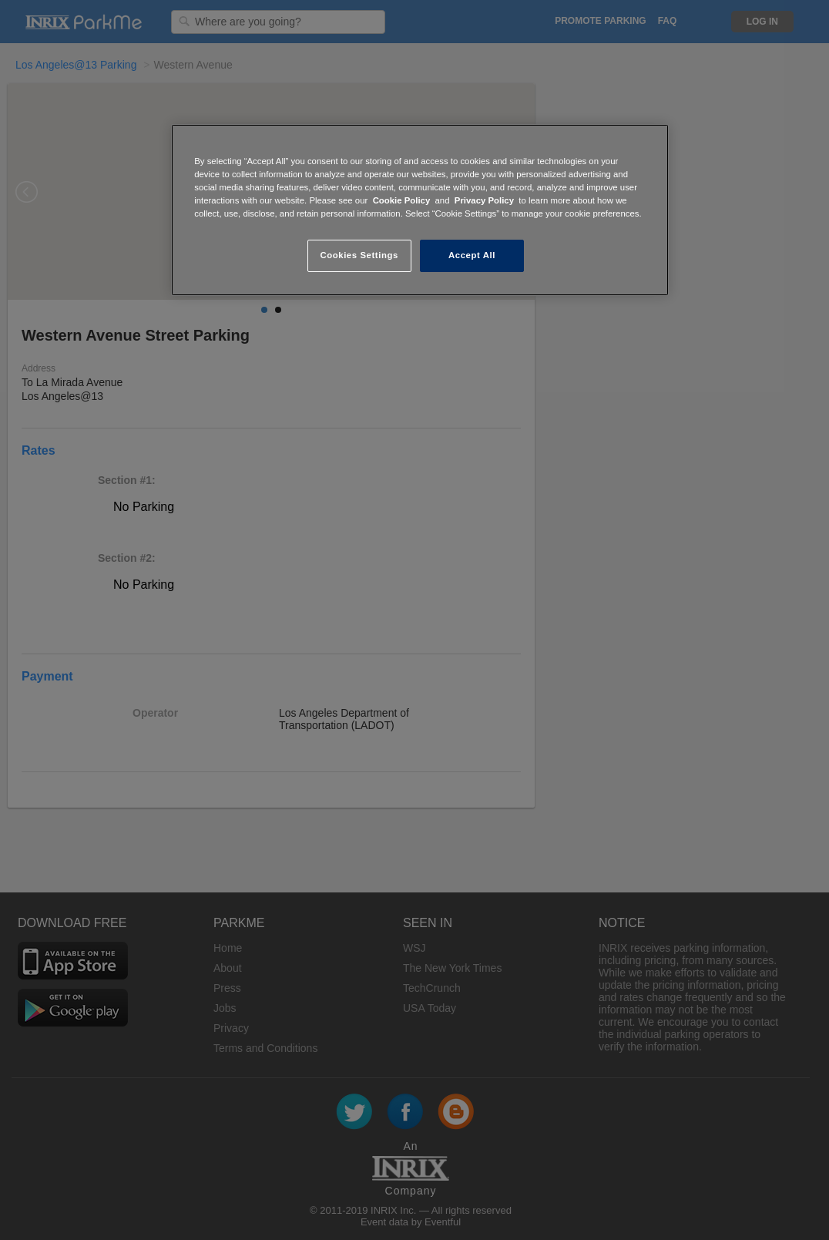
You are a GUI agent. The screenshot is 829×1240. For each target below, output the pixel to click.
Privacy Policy (484, 200)
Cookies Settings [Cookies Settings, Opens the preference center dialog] (359, 255)
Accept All (471, 255)
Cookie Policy (402, 200)
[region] (420, 210)
